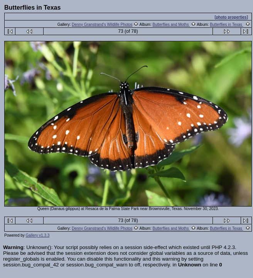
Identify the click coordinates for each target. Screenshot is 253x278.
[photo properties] (231, 17)
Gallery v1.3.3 (38, 235)
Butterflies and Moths (171, 24)
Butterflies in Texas (226, 24)
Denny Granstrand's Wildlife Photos (102, 24)
